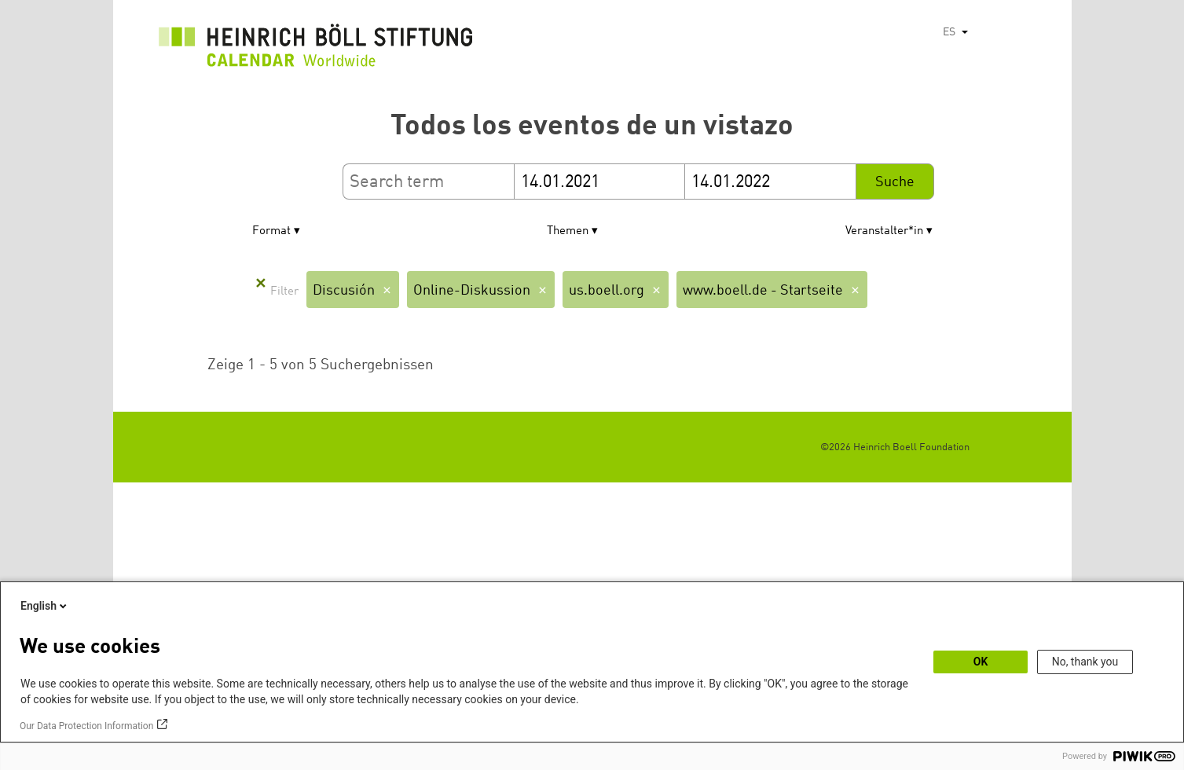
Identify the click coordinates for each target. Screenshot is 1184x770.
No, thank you (1085, 661)
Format (271, 231)
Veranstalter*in (884, 231)
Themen (567, 231)
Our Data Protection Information (86, 726)
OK (980, 661)
